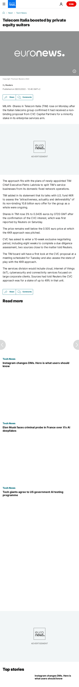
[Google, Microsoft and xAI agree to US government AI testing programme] (39, 493)
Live (71, 3)
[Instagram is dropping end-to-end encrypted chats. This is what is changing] (39, 364)
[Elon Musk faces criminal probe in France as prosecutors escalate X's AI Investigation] (39, 429)
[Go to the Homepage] (12, 4)
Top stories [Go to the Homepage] (13, 669)
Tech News (21, 13)
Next (10, 13)
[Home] (4, 13)
